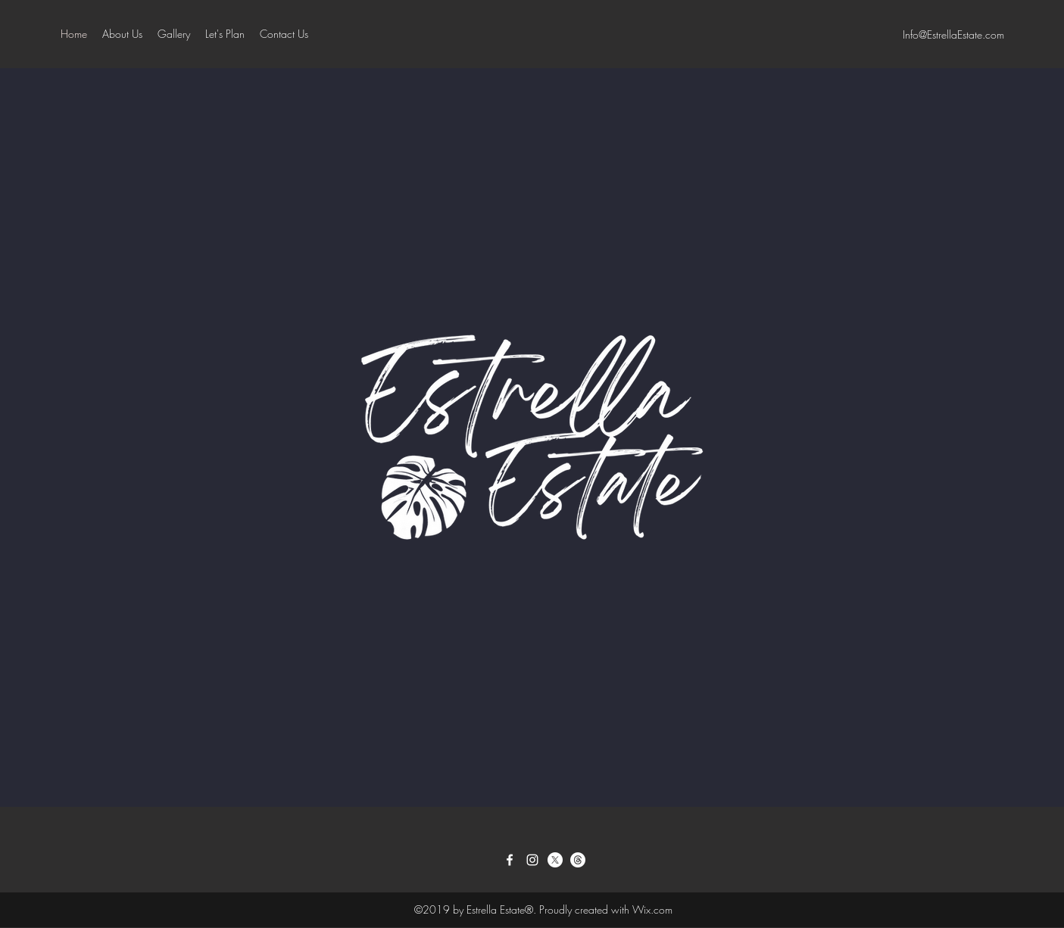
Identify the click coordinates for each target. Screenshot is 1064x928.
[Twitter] (555, 859)
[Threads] (577, 859)
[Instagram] (532, 859)
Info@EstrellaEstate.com (953, 34)
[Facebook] (509, 859)
